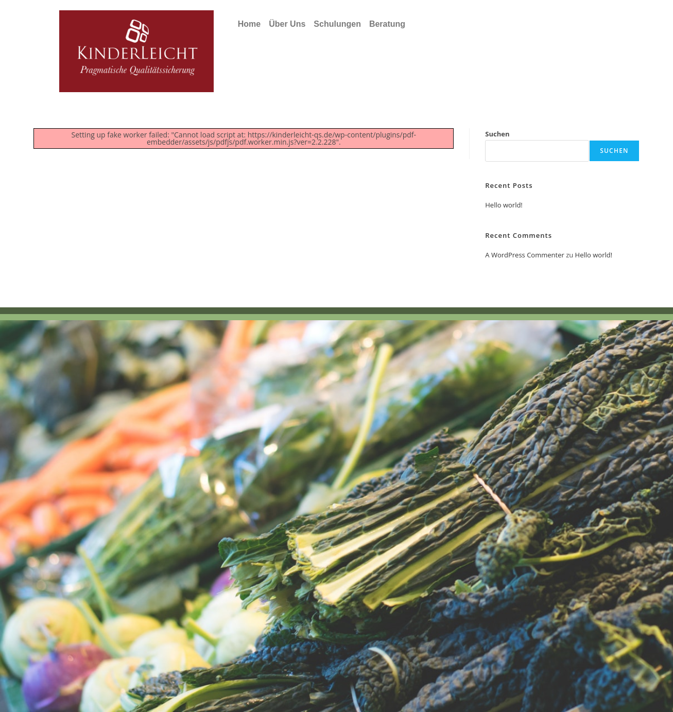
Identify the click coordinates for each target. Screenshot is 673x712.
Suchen (497, 133)
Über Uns (287, 24)
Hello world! (504, 205)
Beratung (387, 24)
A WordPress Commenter (524, 254)
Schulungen (337, 24)
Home (249, 24)
